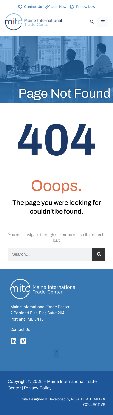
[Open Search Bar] (92, 22)
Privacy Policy (38, 388)
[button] (56, 353)
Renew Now (85, 7)
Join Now (58, 7)
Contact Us (33, 7)
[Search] (98, 254)
